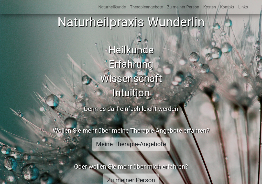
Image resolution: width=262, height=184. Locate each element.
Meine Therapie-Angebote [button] (131, 144)
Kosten (209, 7)
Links (243, 7)
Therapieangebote (146, 7)
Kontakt (227, 7)
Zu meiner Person (183, 7)
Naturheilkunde (112, 7)
